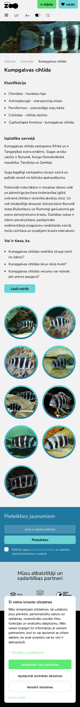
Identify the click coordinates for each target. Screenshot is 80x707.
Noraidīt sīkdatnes (40, 687)
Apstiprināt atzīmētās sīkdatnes (40, 676)
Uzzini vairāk (17, 697)
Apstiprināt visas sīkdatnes (40, 664)
